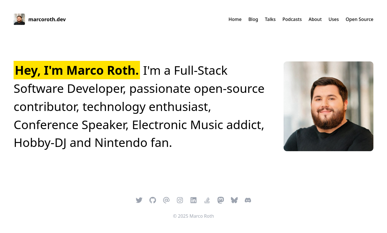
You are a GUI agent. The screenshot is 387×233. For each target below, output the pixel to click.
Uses (334, 19)
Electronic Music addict (196, 124)
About (315, 19)
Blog (253, 19)
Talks (270, 19)
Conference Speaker (70, 124)
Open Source (359, 19)
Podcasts (292, 19)
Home (235, 19)
